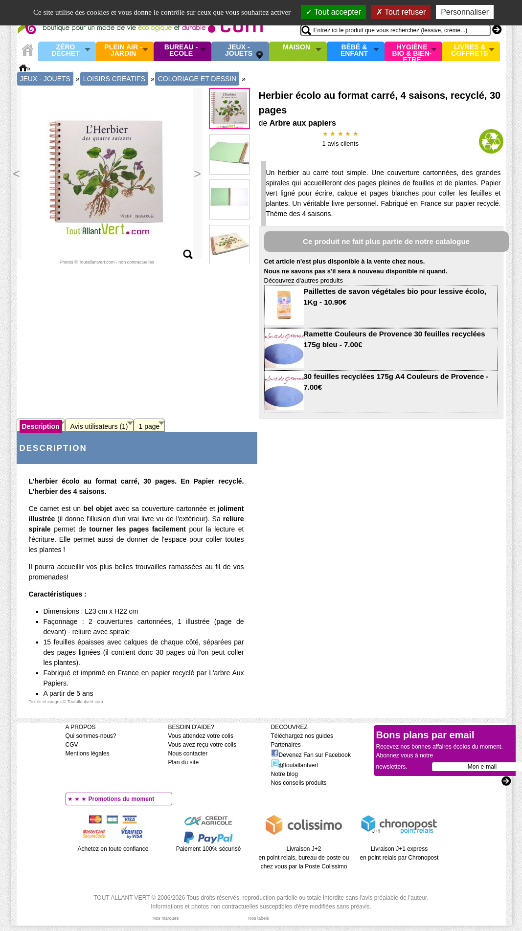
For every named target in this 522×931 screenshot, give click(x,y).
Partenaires (286, 744)
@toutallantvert (294, 765)
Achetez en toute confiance (113, 848)
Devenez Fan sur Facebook (311, 755)
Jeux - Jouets (238, 50)
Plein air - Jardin (123, 50)
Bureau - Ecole (181, 50)
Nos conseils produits (299, 782)
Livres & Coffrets (469, 50)
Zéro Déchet (65, 50)
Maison (296, 47)
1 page (149, 426)
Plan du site (183, 762)
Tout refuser (401, 12)
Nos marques (166, 918)
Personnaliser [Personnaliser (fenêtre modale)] (465, 12)
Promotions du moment (122, 799)
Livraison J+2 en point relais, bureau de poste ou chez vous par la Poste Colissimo (304, 857)
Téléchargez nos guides (302, 735)
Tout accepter (333, 12)
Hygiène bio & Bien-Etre (412, 51)
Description (41, 426)
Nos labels (258, 918)
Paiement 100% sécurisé (208, 848)
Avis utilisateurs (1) (99, 426)
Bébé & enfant (354, 50)
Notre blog (284, 774)
